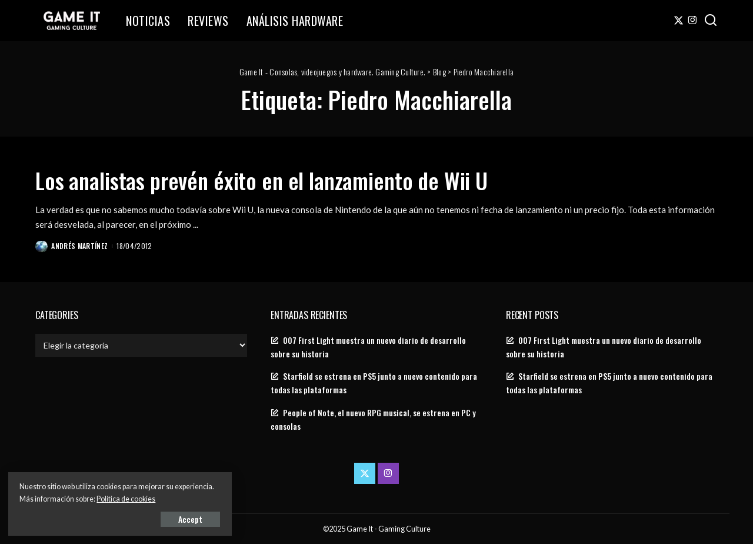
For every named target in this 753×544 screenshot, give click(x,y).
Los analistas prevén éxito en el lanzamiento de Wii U (276, 179)
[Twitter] (679, 20)
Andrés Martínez (80, 245)
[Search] (711, 20)
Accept (144, 518)
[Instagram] (693, 20)
